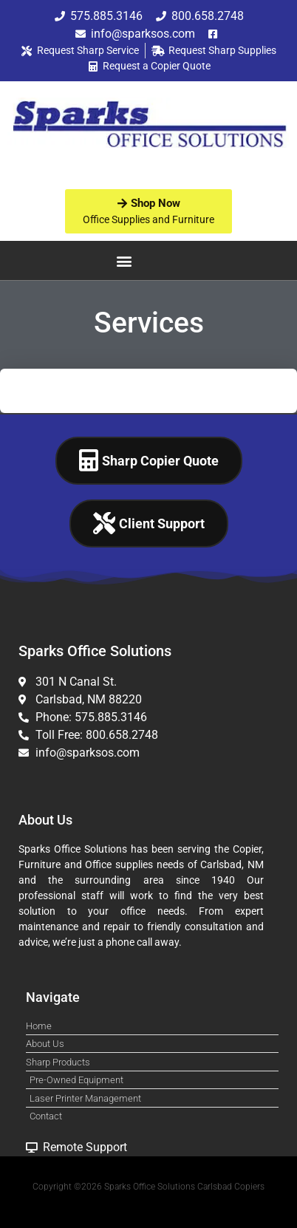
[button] (124, 260)
